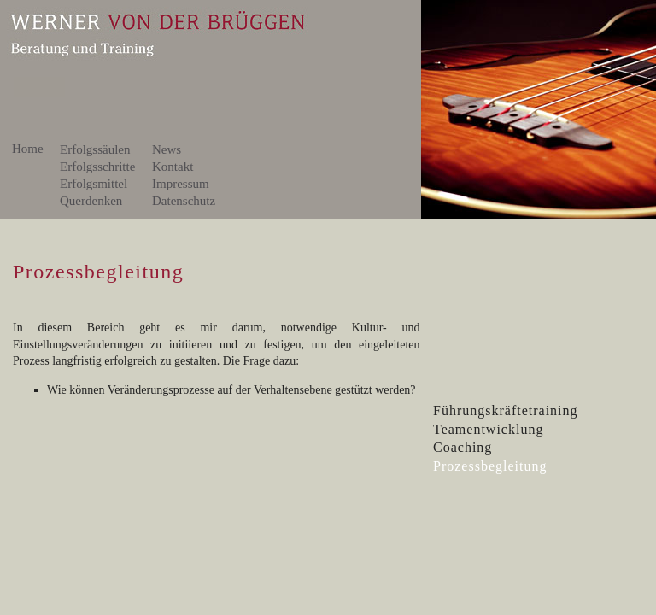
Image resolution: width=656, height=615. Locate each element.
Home (28, 148)
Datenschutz (183, 201)
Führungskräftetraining (505, 410)
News (166, 149)
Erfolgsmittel (100, 183)
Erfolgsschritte (101, 166)
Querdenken (99, 201)
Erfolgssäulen (95, 149)
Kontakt (179, 166)
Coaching (462, 447)
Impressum (180, 183)
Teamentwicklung (488, 429)
